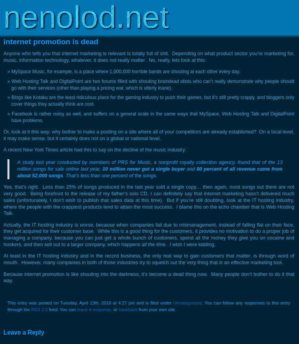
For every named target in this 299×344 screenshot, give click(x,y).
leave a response (94, 309)
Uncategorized (187, 303)
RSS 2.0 (39, 309)
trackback (127, 309)
